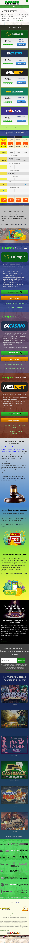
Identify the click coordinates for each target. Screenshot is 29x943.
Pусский (16, 6)
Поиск (13, 915)
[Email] (9, 660)
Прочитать (3, 146)
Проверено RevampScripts (4, 930)
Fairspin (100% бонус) (21, 20)
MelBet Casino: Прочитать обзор (15, 433)
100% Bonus (21, 89)
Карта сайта (17, 915)
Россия (3, 6)
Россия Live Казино (11, 221)
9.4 (7, 105)
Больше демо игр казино (14, 836)
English (17, 902)
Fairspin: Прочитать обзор (15, 310)
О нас (2, 913)
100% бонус (21, 44)
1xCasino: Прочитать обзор (15, 371)
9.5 (7, 86)
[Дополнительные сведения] (14, 670)
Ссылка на (4, 200)
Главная (9, 6)
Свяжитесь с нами (6, 913)
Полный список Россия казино (14, 128)
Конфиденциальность (15, 913)
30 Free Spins (21, 70)
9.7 (7, 40)
